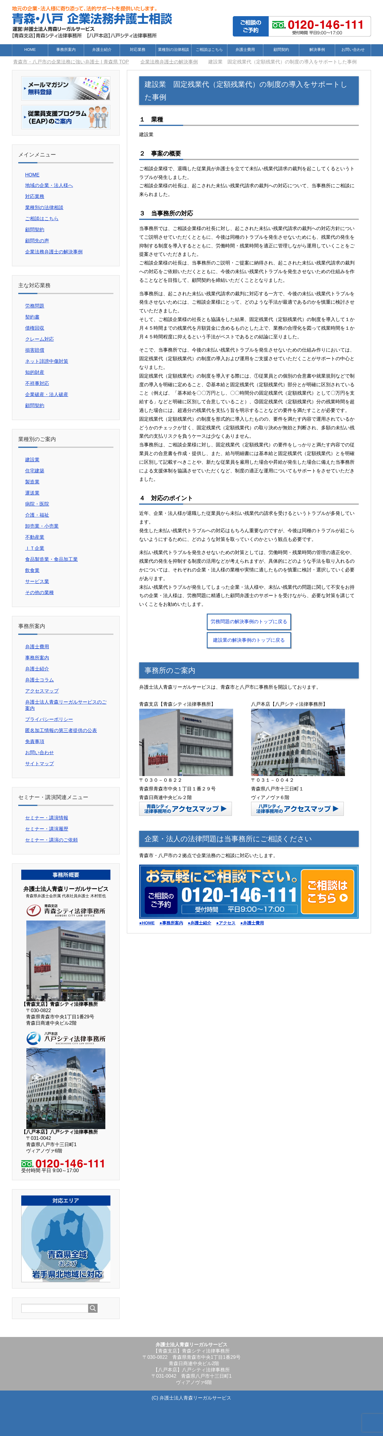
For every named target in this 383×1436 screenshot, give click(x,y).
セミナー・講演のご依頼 (51, 839)
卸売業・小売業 (42, 526)
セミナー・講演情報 (46, 817)
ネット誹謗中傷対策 (46, 361)
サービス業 (37, 581)
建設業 (32, 459)
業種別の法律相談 (173, 49)
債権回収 (34, 328)
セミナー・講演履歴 (46, 828)
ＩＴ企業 (34, 548)
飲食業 (32, 570)
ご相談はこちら (209, 49)
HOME (30, 49)
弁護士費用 (245, 49)
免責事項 (34, 741)
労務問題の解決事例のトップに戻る (249, 621)
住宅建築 (34, 470)
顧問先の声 (37, 240)
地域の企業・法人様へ (49, 185)
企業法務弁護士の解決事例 (54, 251)
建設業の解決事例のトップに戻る (249, 640)
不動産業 (34, 537)
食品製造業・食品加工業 (51, 559)
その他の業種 (39, 592)
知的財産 (34, 372)
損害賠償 (34, 350)
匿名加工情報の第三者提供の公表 (61, 730)
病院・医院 (37, 503)
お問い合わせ (353, 49)
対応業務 (137, 49)
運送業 (32, 492)
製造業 (32, 481)
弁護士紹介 (102, 49)
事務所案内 (66, 49)
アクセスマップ (42, 690)
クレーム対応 (39, 339)
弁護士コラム (39, 679)
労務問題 (34, 305)
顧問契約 (281, 49)
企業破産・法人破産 (46, 394)
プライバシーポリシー (49, 719)
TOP (71, 61)
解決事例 (317, 49)
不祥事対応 (37, 383)
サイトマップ (39, 763)
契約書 (32, 317)
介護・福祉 (37, 515)
